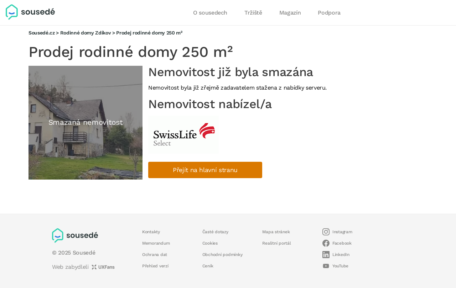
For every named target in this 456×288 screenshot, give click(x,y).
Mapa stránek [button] (276, 231)
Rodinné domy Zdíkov (85, 33)
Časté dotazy (215, 231)
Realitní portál (276, 243)
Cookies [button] (210, 243)
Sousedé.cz (41, 33)
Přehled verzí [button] (155, 265)
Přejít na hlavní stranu (205, 170)
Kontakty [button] (151, 231)
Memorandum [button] (156, 243)
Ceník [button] (207, 265)
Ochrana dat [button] (154, 254)
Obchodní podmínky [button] (222, 254)
